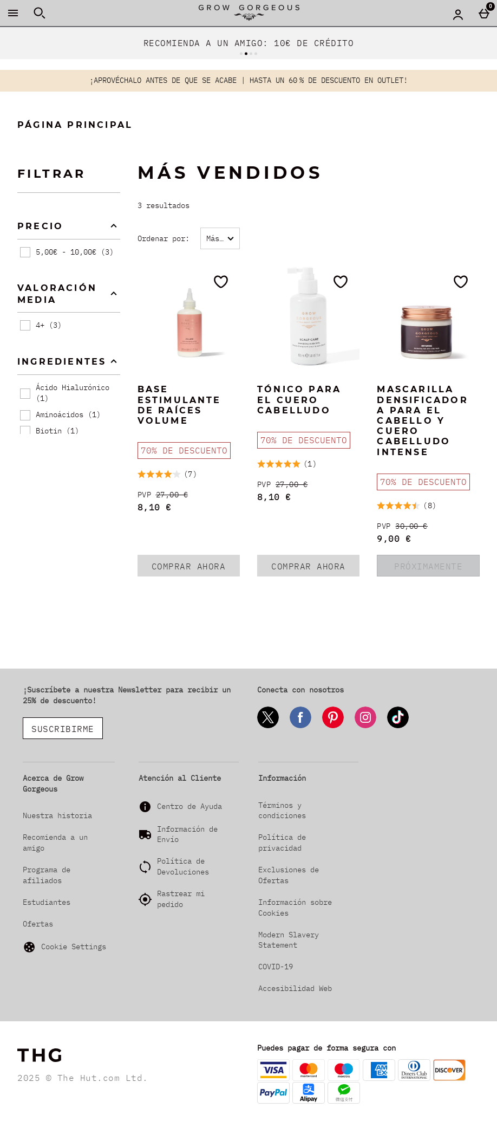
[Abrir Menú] (13, 13)
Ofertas (38, 924)
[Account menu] (458, 14)
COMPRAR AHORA (196, 568)
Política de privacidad (282, 842)
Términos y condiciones (282, 810)
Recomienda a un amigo (55, 842)
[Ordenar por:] (220, 238)
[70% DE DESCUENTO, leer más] (184, 450)
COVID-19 (275, 966)
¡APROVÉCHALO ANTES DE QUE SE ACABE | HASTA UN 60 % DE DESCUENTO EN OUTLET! (248, 80)
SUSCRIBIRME (62, 728)
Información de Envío (187, 834)
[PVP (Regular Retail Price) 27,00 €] (189, 495)
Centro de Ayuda (189, 806)
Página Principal (75, 125)
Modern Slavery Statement (288, 940)
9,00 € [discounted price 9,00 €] (394, 538)
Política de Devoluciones (183, 866)
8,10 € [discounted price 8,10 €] (155, 507)
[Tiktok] (398, 726)
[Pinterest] (333, 726)
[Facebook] (300, 726)
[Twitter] (268, 726)
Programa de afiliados (46, 875)
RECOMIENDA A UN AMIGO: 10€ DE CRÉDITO (248, 42)
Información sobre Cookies (295, 907)
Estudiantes (46, 902)
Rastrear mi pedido (181, 899)
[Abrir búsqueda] (39, 13)
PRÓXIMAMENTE (428, 566)
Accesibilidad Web (295, 988)
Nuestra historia (57, 815)
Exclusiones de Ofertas (288, 875)
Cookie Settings (64, 947)
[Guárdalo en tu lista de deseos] (220, 282)
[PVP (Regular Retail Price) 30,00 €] (428, 526)
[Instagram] (365, 726)
